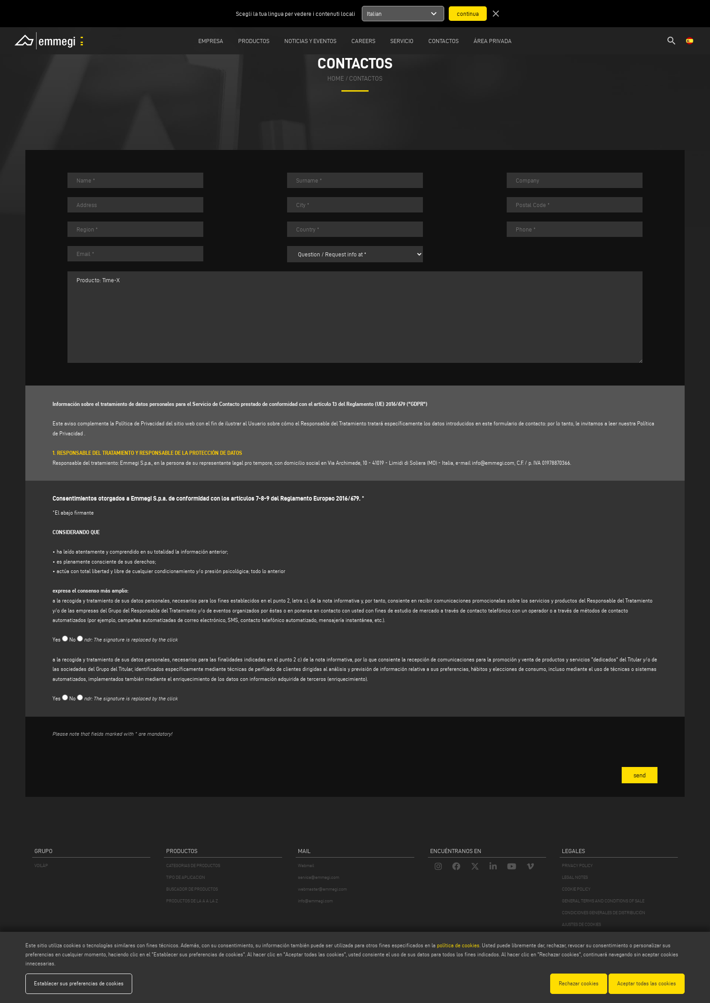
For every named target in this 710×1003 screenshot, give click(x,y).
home (335, 78)
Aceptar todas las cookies (646, 983)
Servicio (401, 41)
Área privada (493, 41)
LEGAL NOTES (575, 877)
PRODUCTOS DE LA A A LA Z (192, 900)
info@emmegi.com (493, 463)
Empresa (210, 41)
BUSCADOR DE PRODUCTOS (192, 889)
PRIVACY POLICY (577, 865)
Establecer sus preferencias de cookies (79, 983)
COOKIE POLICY (576, 889)
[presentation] (121, 762)
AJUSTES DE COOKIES (581, 924)
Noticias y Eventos (310, 41)
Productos (253, 41)
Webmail (306, 865)
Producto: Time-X (355, 317)
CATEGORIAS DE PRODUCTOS (193, 865)
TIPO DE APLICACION (185, 877)
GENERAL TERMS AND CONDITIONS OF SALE (603, 900)
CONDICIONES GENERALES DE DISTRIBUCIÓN (603, 912)
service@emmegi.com (318, 877)
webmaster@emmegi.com (322, 889)
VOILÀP (41, 865)
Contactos (443, 41)
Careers (363, 41)
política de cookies (458, 945)
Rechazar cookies (579, 983)
